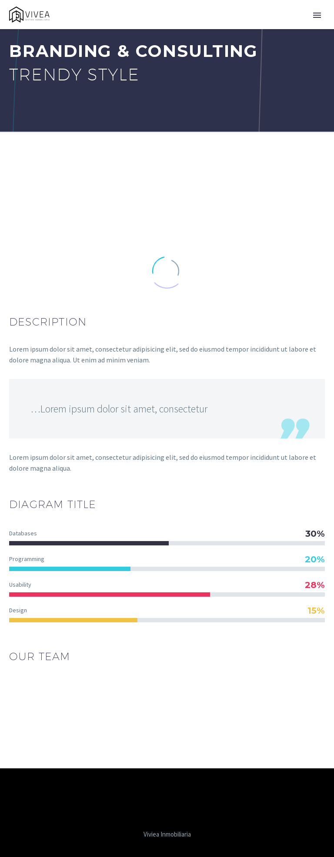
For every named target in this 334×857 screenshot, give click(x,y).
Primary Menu (317, 15)
